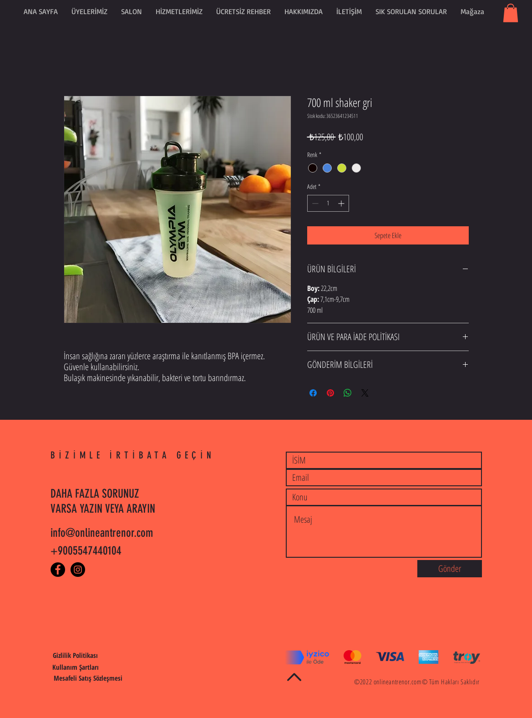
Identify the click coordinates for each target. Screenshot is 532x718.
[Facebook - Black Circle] (58, 569)
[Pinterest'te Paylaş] (330, 392)
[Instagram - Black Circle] (78, 569)
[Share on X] (365, 392)
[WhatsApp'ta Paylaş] (347, 392)
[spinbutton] (328, 203)
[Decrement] (314, 203)
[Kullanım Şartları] (75, 667)
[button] (243, 11)
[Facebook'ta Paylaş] (313, 392)
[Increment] (342, 203)
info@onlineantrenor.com (102, 533)
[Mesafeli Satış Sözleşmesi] (88, 678)
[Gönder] (449, 568)
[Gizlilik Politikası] (75, 656)
